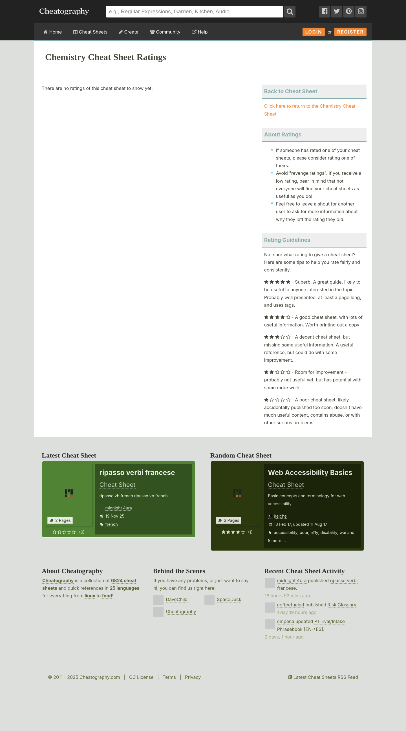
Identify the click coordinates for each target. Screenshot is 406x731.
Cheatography (58, 580)
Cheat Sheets (90, 32)
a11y (314, 532)
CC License (141, 677)
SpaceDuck (229, 599)
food (107, 596)
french (111, 524)
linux (90, 596)
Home (53, 32)
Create (128, 32)
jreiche (280, 516)
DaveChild (176, 599)
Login (313, 32)
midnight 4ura (118, 507)
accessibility (285, 532)
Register (350, 32)
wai (342, 532)
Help (200, 32)
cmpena (285, 621)
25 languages (124, 588)
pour (304, 532)
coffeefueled (290, 605)
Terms (169, 677)
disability (328, 532)
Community (165, 32)
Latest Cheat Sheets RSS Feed (323, 677)
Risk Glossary (342, 605)
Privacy (193, 677)
